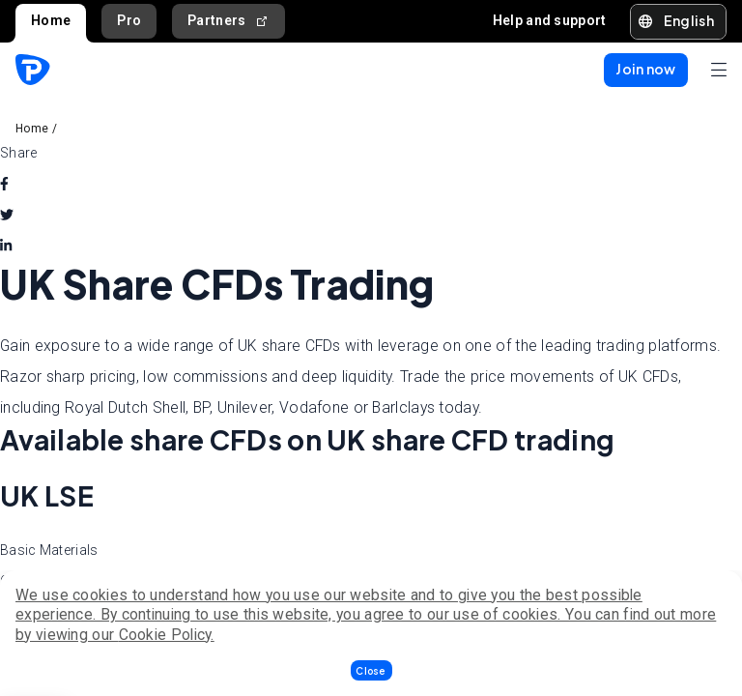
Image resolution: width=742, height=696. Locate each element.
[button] (371, 670)
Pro (129, 20)
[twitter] (7, 214)
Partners (228, 21)
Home (51, 20)
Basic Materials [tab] (49, 550)
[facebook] (4, 183)
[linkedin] (6, 245)
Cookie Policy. (166, 634)
